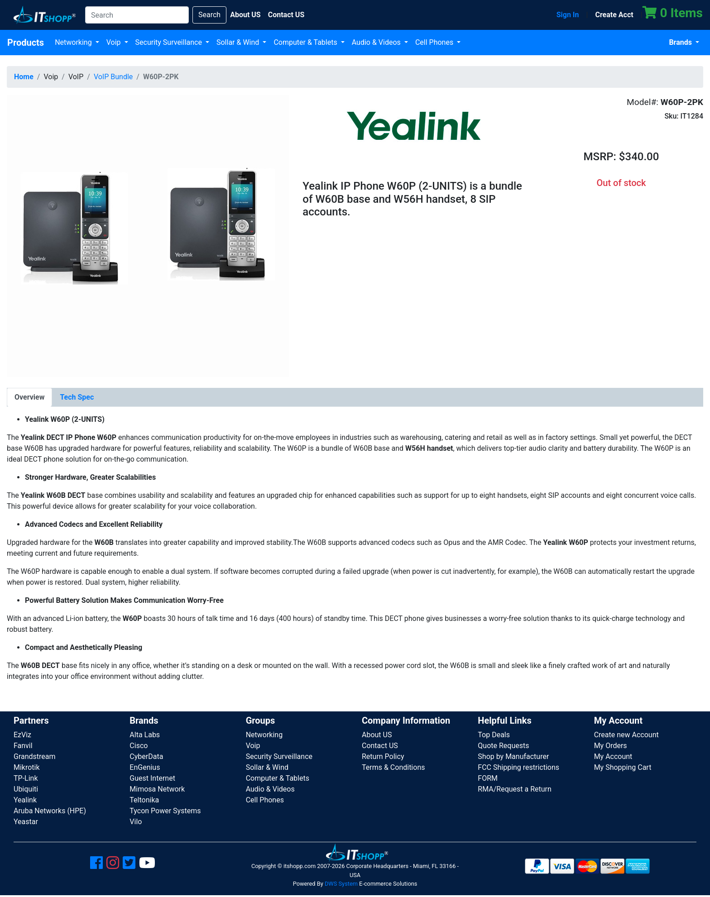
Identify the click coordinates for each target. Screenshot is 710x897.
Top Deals (494, 734)
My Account (613, 756)
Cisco (139, 745)
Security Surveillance (169, 42)
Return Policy (383, 756)
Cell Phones (435, 42)
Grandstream (35, 756)
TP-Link (26, 778)
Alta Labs (145, 734)
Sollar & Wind (238, 42)
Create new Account (626, 734)
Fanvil (23, 745)
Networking (74, 42)
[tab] (29, 397)
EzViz (22, 734)
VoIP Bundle (113, 76)
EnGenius (145, 767)
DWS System (341, 883)
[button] (148, 235)
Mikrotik (27, 767)
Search (209, 14)
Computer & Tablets (306, 42)
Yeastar (26, 821)
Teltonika (144, 800)
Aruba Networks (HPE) (50, 810)
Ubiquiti (26, 789)
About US (377, 734)
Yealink (25, 800)
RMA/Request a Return (515, 789)
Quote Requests (503, 745)
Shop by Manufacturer (513, 756)
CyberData (146, 756)
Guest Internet (152, 778)
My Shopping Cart (623, 767)
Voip (114, 42)
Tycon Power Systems (165, 810)
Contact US (380, 745)
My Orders (610, 745)
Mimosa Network (157, 789)
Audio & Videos (377, 42)
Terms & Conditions (393, 767)
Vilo (136, 821)
